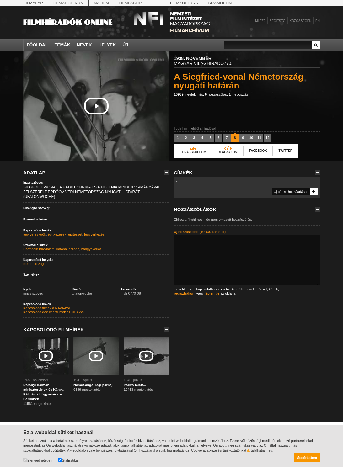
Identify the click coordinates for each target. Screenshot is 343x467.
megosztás (238, 94)
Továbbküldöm (193, 152)
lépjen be (212, 293)
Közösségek (300, 21)
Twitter (285, 150)
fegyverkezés (94, 234)
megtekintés (188, 94)
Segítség (278, 21)
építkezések (57, 234)
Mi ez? (260, 21)
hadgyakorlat (91, 249)
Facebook (258, 150)
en (317, 21)
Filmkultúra (184, 3)
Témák (62, 44)
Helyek (107, 44)
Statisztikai (68, 460)
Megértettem (307, 457)
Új (125, 44)
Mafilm (101, 3)
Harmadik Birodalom (39, 249)
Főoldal (37, 44)
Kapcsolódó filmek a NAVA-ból (46, 308)
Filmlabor (130, 3)
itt (248, 450)
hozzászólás (216, 94)
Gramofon (220, 3)
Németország (33, 264)
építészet (75, 234)
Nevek (84, 44)
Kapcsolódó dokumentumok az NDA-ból (53, 312)
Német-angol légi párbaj (93, 385)
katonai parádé (67, 249)
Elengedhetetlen (37, 460)
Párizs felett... (135, 385)
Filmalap (33, 3)
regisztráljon (184, 293)
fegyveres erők (34, 234)
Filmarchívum (68, 3)
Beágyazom (228, 152)
